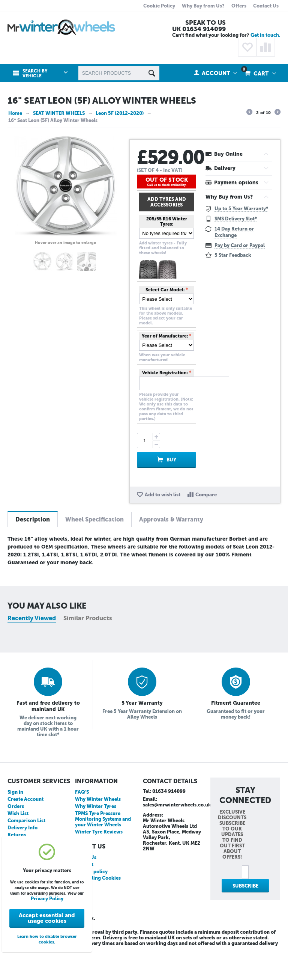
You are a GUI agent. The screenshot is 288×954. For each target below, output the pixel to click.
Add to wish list (162, 494)
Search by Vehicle (35, 73)
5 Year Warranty (142, 703)
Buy (171, 460)
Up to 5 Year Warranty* (241, 208)
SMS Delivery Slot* (235, 219)
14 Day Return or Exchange (234, 232)
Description (32, 519)
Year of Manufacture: (165, 336)
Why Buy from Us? (203, 6)
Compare (206, 494)
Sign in (15, 792)
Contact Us (266, 6)
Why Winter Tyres (95, 806)
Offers (238, 6)
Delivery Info (23, 827)
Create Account (26, 799)
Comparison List (26, 820)
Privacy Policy (47, 898)
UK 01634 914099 (199, 29)
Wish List (18, 813)
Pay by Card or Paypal (239, 245)
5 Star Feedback (232, 255)
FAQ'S (82, 792)
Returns (17, 835)
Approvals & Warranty (171, 519)
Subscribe (245, 886)
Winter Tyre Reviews (99, 832)
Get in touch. (265, 35)
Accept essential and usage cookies (47, 918)
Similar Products (87, 618)
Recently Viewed (32, 618)
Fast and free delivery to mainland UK (48, 706)
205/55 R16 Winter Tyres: (166, 221)
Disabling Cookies (100, 878)
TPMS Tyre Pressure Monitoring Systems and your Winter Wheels (103, 819)
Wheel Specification (94, 519)
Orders (16, 806)
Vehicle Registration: (165, 372)
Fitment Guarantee (235, 703)
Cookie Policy (159, 6)
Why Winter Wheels (98, 799)
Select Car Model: (165, 289)
